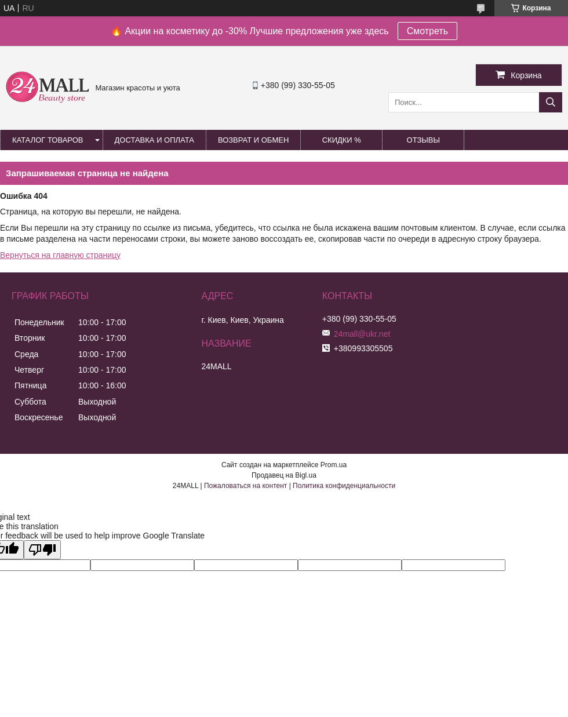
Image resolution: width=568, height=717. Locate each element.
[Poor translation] (42, 549)
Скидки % (341, 140)
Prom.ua (334, 465)
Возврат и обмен (253, 140)
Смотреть (427, 31)
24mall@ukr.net (362, 334)
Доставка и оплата (154, 140)
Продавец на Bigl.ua (284, 475)
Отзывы (423, 140)
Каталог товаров (47, 140)
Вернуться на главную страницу (60, 255)
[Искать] (550, 102)
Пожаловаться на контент (245, 486)
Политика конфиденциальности (344, 486)
